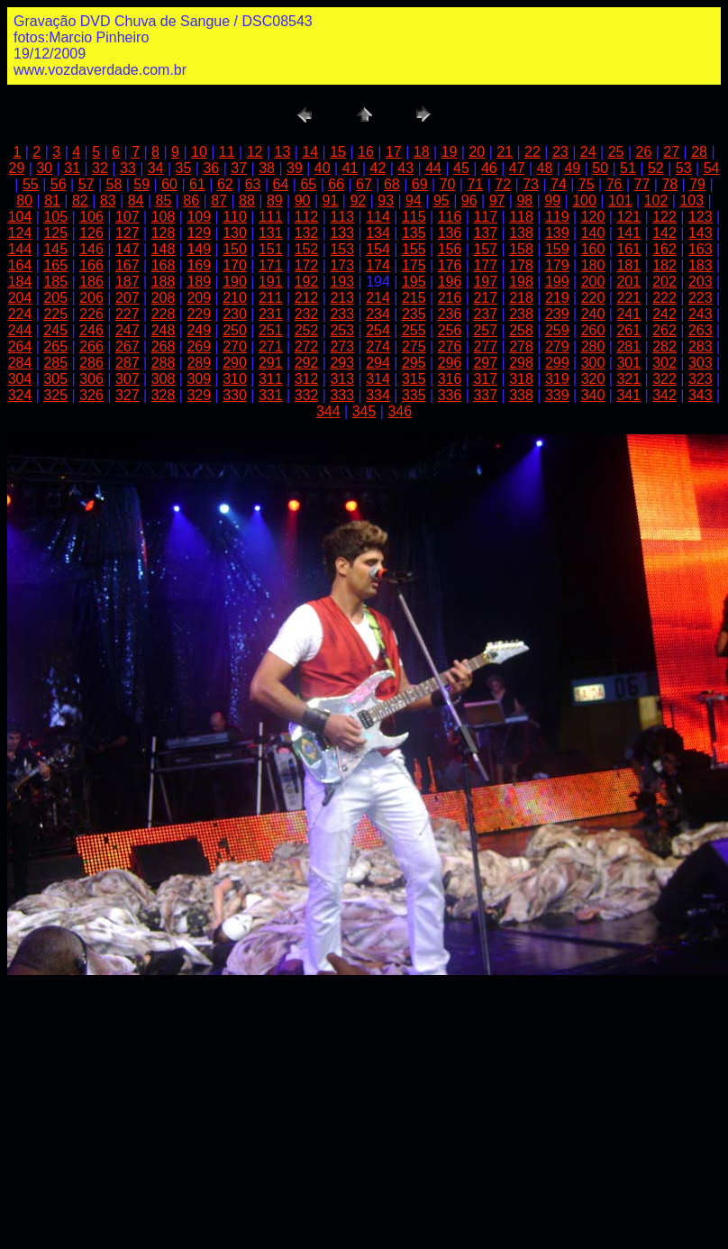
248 (163, 330)
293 (342, 362)
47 (517, 168)
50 (600, 168)
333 (342, 395)
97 (497, 200)
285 (55, 362)
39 (295, 168)
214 (378, 297)
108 (163, 216)
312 (307, 379)
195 (414, 281)
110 (235, 216)
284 (20, 362)
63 (253, 184)
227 (127, 314)
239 (557, 314)
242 (664, 314)
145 (55, 249)
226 (91, 314)
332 (307, 395)
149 (199, 249)
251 (271, 330)
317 (485, 379)
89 (275, 200)
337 (485, 395)
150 (235, 249)
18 (422, 152)
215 (414, 297)
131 (271, 233)
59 (141, 184)
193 (342, 281)
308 (163, 379)
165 (55, 265)
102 (656, 200)
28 (699, 152)
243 (700, 314)
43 (405, 168)
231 (271, 314)
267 (127, 346)
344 (328, 411)
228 (163, 314)
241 (628, 314)
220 (593, 297)
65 (308, 184)
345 (364, 411)
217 (485, 297)
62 (225, 184)
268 (163, 346)
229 (199, 314)
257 (485, 330)
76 (614, 184)
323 (700, 379)
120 (593, 216)
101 (620, 200)
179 (557, 265)
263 (700, 330)
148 (163, 249)
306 (91, 379)
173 (342, 265)
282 (664, 346)
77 (642, 184)
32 (100, 168)
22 (532, 152)
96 (469, 200)
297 (485, 362)
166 (91, 265)
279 (557, 346)
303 (700, 362)
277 (485, 346)
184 (20, 281)
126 (91, 233)
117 (485, 216)
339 (557, 395)
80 (24, 200)
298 (521, 362)
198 (521, 281)
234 (378, 314)
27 (671, 152)
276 (450, 346)
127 (127, 233)
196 (450, 281)
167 (127, 265)
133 (342, 233)
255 (414, 330)
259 (557, 330)
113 (342, 216)
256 (450, 330)
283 (700, 346)
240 (593, 314)
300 (593, 362)
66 (336, 184)
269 (199, 346)
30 (44, 168)
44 (433, 168)
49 (572, 168)
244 (20, 330)
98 (524, 200)
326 (91, 395)
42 (378, 168)
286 (91, 362)
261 (628, 330)
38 (267, 168)
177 (485, 265)
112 (307, 216)
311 (271, 379)
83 (108, 200)
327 (127, 395)
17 (394, 152)
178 (521, 265)
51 (628, 168)
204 (20, 297)
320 (593, 379)
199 (557, 281)
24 (588, 152)
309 (199, 379)
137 (485, 233)
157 (485, 249)
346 (399, 411)
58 (114, 184)
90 (303, 200)
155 (414, 249)
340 (593, 395)
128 (163, 233)
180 (593, 265)
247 (127, 330)
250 (235, 330)
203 (700, 281)
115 (414, 216)
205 (55, 297)
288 (163, 362)
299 (557, 362)
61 (197, 184)
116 (450, 216)
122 (664, 216)
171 (271, 265)
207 (127, 297)
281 (628, 346)
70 (448, 184)
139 (557, 233)
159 (557, 249)
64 (281, 184)
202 (664, 281)
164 (20, 265)
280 (593, 346)
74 (559, 184)
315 (414, 379)
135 (414, 233)
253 (342, 330)
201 (628, 281)
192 (307, 281)
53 (684, 168)
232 (307, 314)
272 (307, 346)
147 (127, 249)
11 (227, 152)
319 (557, 379)
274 (378, 346)
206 (91, 297)
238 (521, 314)
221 (628, 297)
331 (271, 395)
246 (91, 330)
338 (521, 395)
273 (342, 346)
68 (392, 184)
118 (521, 216)
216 (450, 297)
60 (169, 184)
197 (485, 281)
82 (80, 200)
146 (91, 249)
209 (199, 297)
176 (450, 265)
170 (235, 265)
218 (521, 297)
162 (664, 249)
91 (331, 200)
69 (420, 184)
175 (414, 265)
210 (235, 297)
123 (700, 216)
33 (128, 168)
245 (55, 330)
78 (669, 184)
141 (628, 233)
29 (17, 168)
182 (664, 265)
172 (307, 265)
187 (127, 281)
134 (378, 233)
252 (307, 330)
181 (628, 265)
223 (700, 297)
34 (156, 168)
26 (643, 152)
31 (72, 168)
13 (283, 152)
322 (664, 379)
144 (20, 249)
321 (628, 379)
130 (235, 233)
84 (136, 200)
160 (593, 249)
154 (378, 249)
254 (378, 330)
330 (235, 395)
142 (664, 233)
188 (163, 281)
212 (307, 297)
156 (450, 249)
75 (586, 184)
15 (338, 152)
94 (413, 200)
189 (199, 281)
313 (342, 379)
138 (521, 233)
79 (697, 184)
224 (20, 314)
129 (199, 233)
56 (58, 184)
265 (55, 346)
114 (378, 216)
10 (199, 152)
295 (414, 362)
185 (55, 281)
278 (521, 346)
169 (199, 265)
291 (271, 362)
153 (342, 249)
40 (322, 168)
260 (593, 330)
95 (441, 200)
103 (691, 200)
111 (271, 216)
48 (545, 168)
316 (450, 379)
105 (55, 216)
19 (449, 152)
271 (271, 346)
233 (342, 314)
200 (593, 281)
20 (477, 152)
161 (628, 249)
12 (255, 152)
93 (386, 200)
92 (358, 200)
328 (163, 395)
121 (628, 216)
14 (310, 152)
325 (55, 395)
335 (414, 395)
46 (489, 168)
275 (414, 346)
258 (521, 330)
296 (450, 362)
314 (378, 379)
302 (664, 362)
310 (235, 379)
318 (521, 379)
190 (235, 281)
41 (350, 168)
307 (127, 379)
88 (247, 200)
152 (307, 249)
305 (55, 379)
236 (450, 314)
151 (271, 249)
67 (364, 184)
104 (20, 216)
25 (616, 152)
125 (55, 233)
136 (450, 233)
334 (378, 395)
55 (31, 184)
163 (700, 249)
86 (191, 200)
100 (584, 200)
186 (91, 281)
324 (20, 395)
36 (211, 168)
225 (55, 314)
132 (307, 233)
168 (163, 265)
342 (664, 395)
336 (450, 395)
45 (461, 168)
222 (664, 297)
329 (199, 395)
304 (20, 379)
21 (504, 152)
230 (235, 314)
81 (52, 200)
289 (199, 362)
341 (628, 395)
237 (485, 314)
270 (235, 346)
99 (552, 200)
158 (521, 249)
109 (199, 216)
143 (700, 233)
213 (342, 297)
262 (664, 330)
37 (239, 168)
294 (378, 362)
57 (86, 184)
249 (199, 330)
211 (271, 297)
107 (127, 216)
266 (91, 346)
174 (378, 265)
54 (712, 168)
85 (164, 200)
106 (91, 216)
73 (531, 184)
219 (557, 297)
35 (184, 168)
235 (414, 314)
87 (219, 200)
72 (503, 184)
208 (163, 297)
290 (235, 362)
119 (557, 216)
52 (656, 168)
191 (271, 281)
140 (593, 233)
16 (366, 152)
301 (628, 362)
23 (560, 152)
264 (20, 346)
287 (127, 362)
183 (700, 265)
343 (700, 395)
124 (20, 233)
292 (307, 362)
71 (475, 184)
